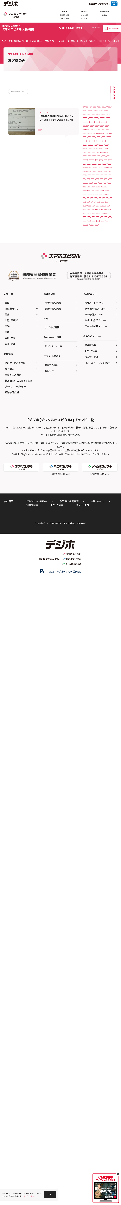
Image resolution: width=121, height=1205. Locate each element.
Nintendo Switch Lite (92, 636)
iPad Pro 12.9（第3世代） (93, 229)
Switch (87, 739)
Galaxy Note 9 (90, 156)
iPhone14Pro (89, 527)
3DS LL (96, 107)
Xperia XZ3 (103, 782)
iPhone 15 (106, 417)
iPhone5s (100, 563)
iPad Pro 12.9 (89, 223)
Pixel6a (98, 703)
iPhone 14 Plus (90, 411)
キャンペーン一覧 (53, 971)
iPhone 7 (105, 442)
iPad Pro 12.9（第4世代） (93, 235)
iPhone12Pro (89, 502)
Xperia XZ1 (102, 776)
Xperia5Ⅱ (100, 806)
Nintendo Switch (91, 630)
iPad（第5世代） (90, 241)
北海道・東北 (11, 934)
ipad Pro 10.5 (90, 205)
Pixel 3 (96, 685)
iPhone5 (87, 563)
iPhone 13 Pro (90, 393)
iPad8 (97, 271)
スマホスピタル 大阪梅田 (18, 28)
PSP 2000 (88, 727)
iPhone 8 (104, 448)
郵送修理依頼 (12, 1018)
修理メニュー (85, 11)
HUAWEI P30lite (90, 174)
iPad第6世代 (105, 314)
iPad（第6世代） (90, 247)
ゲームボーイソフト (91, 843)
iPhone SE (105, 454)
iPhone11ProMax (91, 490)
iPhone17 (105, 557)
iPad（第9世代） (90, 265)
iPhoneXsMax (102, 593)
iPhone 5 (105, 423)
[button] (50, 1194)
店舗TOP (62, 41)
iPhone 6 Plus (89, 435)
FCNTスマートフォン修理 (97, 988)
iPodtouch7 (104, 606)
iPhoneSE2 (102, 581)
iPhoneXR (103, 587)
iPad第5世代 (89, 314)
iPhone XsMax (103, 478)
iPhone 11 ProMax (91, 350)
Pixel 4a (87, 691)
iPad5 (104, 265)
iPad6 (86, 271)
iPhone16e (102, 551)
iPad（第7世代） (90, 253)
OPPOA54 (106, 679)
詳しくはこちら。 (29, 1196)
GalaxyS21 (88, 168)
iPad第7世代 (89, 320)
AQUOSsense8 (90, 138)
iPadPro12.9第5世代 (92, 308)
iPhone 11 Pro (90, 344)
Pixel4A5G (100, 697)
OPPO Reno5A (90, 673)
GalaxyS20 (103, 162)
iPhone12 (88, 496)
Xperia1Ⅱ (88, 800)
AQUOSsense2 (90, 126)
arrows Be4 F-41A (91, 144)
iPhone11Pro (103, 484)
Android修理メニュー (96, 946)
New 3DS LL (89, 618)
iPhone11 (88, 484)
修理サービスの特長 (15, 988)
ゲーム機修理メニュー (96, 951)
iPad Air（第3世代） (91, 186)
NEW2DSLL (103, 618)
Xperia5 (87, 806)
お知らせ (104, 15)
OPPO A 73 (44, 128)
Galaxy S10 (89, 162)
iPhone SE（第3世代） (92, 466)
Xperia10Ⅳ (103, 794)
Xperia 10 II (88, 758)
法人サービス (85, 18)
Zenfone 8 (102, 824)
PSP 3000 (102, 727)
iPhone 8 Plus (89, 454)
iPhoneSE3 (88, 587)
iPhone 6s (105, 435)
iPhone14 (104, 521)
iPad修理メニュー (94, 940)
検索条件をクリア (17, 91)
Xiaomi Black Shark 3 (92, 745)
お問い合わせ (98, 1127)
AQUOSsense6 (90, 132)
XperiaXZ (88, 818)
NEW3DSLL (101, 624)
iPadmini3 (88, 284)
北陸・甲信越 (11, 946)
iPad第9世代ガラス (91, 332)
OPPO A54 (88, 654)
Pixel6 (86, 703)
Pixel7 (86, 709)
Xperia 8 (103, 764)
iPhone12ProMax (91, 508)
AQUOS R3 (88, 113)
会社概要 (9, 994)
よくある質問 (84, 15)
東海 (7, 951)
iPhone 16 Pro (90, 423)
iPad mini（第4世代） (92, 199)
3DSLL (106, 107)
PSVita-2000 (89, 733)
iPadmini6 (102, 284)
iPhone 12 (88, 357)
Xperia (87, 751)
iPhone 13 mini (90, 387)
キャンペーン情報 (112, 41)
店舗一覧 (65, 11)
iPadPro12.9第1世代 (92, 296)
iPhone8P (88, 581)
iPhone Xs (88, 478)
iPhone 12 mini (90, 363)
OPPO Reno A (90, 666)
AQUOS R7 (102, 113)
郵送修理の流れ (64, 15)
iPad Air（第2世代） (91, 180)
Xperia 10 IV (89, 764)
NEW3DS (87, 624)
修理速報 (82, 41)
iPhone (87, 338)
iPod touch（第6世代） (93, 600)
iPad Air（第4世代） (91, 192)
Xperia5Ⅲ (88, 812)
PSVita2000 (104, 733)
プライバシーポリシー (15, 1012)
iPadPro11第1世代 (91, 290)
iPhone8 (100, 575)
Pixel (86, 685)
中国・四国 (10, 963)
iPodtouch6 (89, 606)
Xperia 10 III (103, 758)
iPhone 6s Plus (90, 442)
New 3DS (104, 612)
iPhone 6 (101, 429)
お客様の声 (92, 41)
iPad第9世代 (89, 326)
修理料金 (73, 41)
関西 (7, 957)
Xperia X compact (91, 770)
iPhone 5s (88, 429)
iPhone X (88, 472)
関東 (7, 940)
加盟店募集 (90, 970)
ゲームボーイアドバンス (93, 837)
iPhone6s (100, 569)
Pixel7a (98, 709)
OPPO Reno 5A (90, 660)
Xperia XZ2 (88, 782)
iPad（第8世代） (90, 259)
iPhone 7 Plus (89, 448)
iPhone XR (101, 472)
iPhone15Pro (103, 539)
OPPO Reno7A (90, 679)
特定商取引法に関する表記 (18, 1006)
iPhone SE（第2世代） (92, 460)
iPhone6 (87, 569)
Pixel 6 (99, 691)
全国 (7, 928)
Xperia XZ (88, 776)
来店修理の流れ (104, 11)
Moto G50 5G (89, 612)
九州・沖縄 (10, 969)
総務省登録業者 (13, 1000)
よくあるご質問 (52, 953)
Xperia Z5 (88, 788)
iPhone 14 (88, 405)
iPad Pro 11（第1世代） (93, 211)
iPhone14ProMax (91, 533)
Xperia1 (101, 788)
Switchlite (99, 739)
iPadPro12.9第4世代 (92, 302)
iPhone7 (87, 575)
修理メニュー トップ (94, 928)
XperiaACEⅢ (103, 812)
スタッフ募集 (91, 976)
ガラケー (87, 831)
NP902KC (88, 648)
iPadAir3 (100, 277)
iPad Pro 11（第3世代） (93, 217)
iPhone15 (88, 539)
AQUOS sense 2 (90, 119)
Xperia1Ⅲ (102, 800)
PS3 (86, 721)
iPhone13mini (103, 515)
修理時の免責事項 (69, 1127)
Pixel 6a (87, 697)
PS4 (94, 721)
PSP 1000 (106, 721)
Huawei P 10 (104, 168)
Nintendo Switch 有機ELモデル (96, 642)
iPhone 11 (100, 338)
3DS (86, 107)
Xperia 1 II (99, 751)
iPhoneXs (88, 593)
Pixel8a (101, 715)
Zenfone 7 (88, 824)
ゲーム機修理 (89, 849)
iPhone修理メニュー (95, 934)
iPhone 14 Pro (90, 417)
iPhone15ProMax (91, 545)
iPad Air (105, 174)
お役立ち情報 (65, 18)
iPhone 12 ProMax (91, 375)
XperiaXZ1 (101, 818)
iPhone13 (88, 515)
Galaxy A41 (89, 150)
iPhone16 (88, 551)
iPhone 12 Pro (90, 369)
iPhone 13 (88, 381)
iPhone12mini (103, 496)
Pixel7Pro (88, 715)
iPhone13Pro (89, 521)
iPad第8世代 (105, 320)
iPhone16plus (90, 557)
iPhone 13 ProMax (91, 399)
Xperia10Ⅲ (88, 794)
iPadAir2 (87, 277)
